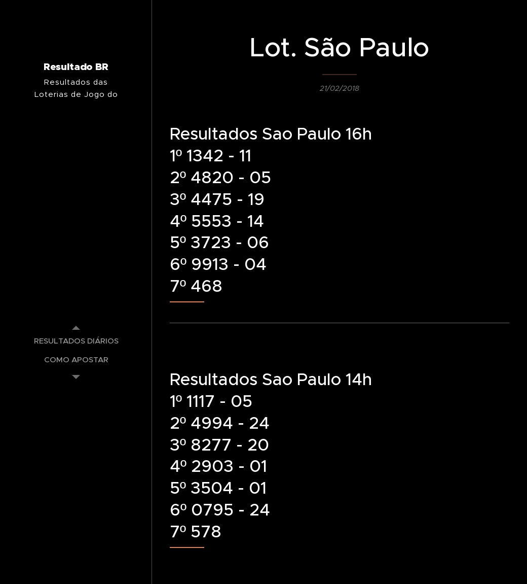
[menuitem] (76, 341)
